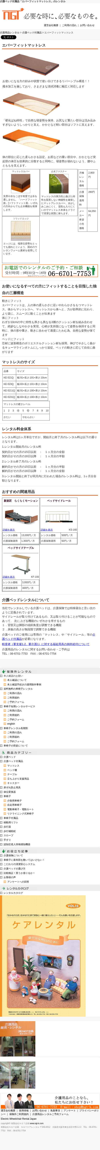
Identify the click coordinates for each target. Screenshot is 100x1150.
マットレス (13, 765)
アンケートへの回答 (18, 881)
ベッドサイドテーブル (21, 547)
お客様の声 (10, 877)
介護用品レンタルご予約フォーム (50, 1114)
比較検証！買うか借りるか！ (19, 873)
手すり (7, 839)
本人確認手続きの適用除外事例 (24, 684)
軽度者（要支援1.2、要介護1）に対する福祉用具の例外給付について (45, 644)
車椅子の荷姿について (16, 745)
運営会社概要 (51, 25)
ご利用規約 (13, 697)
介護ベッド (10, 757)
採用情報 (24, 1110)
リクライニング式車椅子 (20, 813)
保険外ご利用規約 (19, 1114)
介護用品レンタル (9, 32)
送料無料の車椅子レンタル (18, 688)
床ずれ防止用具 (12, 787)
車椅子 (7, 796)
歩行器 (7, 826)
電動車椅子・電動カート (20, 809)
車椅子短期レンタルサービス (19, 706)
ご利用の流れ (69, 25)
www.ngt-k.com (37, 1123)
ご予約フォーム (15, 702)
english (11, 723)
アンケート (70, 1110)
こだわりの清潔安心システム (19, 864)
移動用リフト (11, 822)
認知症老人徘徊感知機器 (17, 844)
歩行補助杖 (10, 831)
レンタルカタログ (13, 892)
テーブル (12, 774)
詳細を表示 (9, 529)
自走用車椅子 (14, 804)
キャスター (13, 783)
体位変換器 (10, 792)
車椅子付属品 (11, 818)
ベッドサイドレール (59, 500)
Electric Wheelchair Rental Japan (19, 1118)
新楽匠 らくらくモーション (21, 500)
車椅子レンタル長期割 (16, 728)
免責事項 (55, 1110)
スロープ (8, 835)
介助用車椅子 (14, 800)
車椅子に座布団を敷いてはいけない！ (24, 860)
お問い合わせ (87, 25)
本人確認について (17, 680)
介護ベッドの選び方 (14, 868)
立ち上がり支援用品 (18, 778)
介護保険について (13, 855)
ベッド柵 (12, 770)
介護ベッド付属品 (32, 32)
